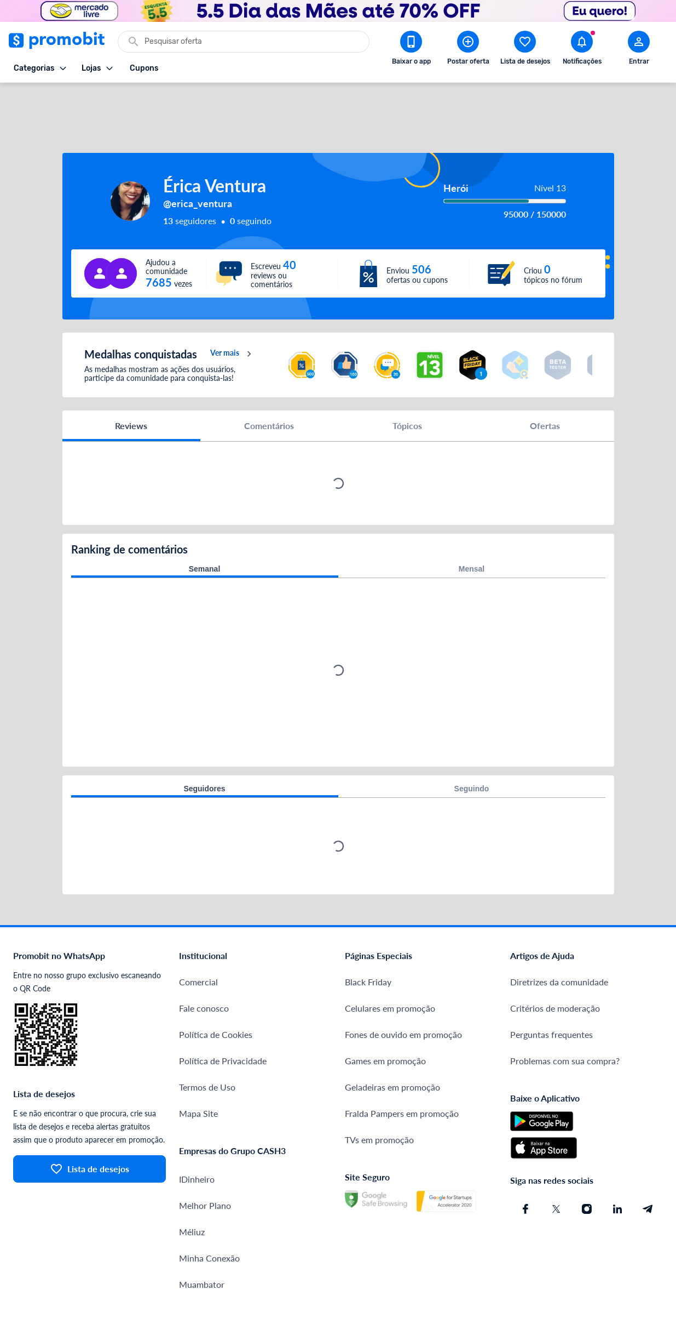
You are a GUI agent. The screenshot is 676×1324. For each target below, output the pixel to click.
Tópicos (407, 386)
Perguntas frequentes (551, 995)
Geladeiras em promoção (392, 1047)
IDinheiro (197, 1139)
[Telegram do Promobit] (648, 1169)
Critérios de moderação (555, 968)
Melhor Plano (205, 1166)
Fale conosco (204, 968)
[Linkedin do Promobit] (617, 1169)
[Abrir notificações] (581, 50)
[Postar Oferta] (468, 50)
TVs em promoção (379, 1100)
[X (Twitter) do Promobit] (556, 1169)
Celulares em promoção (390, 968)
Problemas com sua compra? (565, 1021)
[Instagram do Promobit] (586, 1169)
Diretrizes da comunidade (559, 942)
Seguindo (471, 749)
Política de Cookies (215, 995)
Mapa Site (198, 1074)
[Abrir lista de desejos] (524, 50)
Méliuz (192, 1192)
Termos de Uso (207, 1047)
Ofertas (545, 386)
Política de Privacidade (223, 1021)
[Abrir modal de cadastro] (638, 50)
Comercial (198, 942)
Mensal (471, 529)
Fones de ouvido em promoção (403, 995)
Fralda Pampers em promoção (402, 1074)
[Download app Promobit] (411, 50)
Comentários (269, 386)
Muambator (201, 1245)
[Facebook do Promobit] (525, 1169)
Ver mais (232, 314)
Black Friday (368, 942)
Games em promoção (385, 1021)
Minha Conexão (209, 1218)
